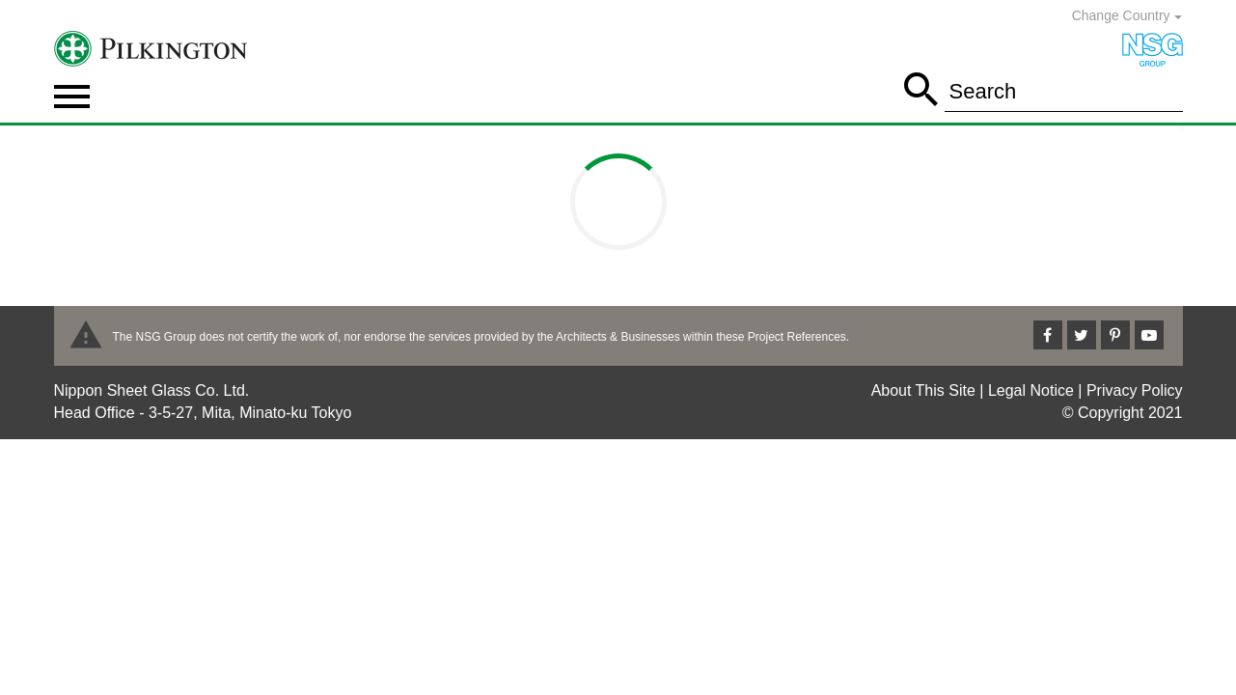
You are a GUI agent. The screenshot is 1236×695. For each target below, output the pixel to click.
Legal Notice (1031, 390)
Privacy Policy (1134, 390)
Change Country (1127, 15)
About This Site (923, 390)
